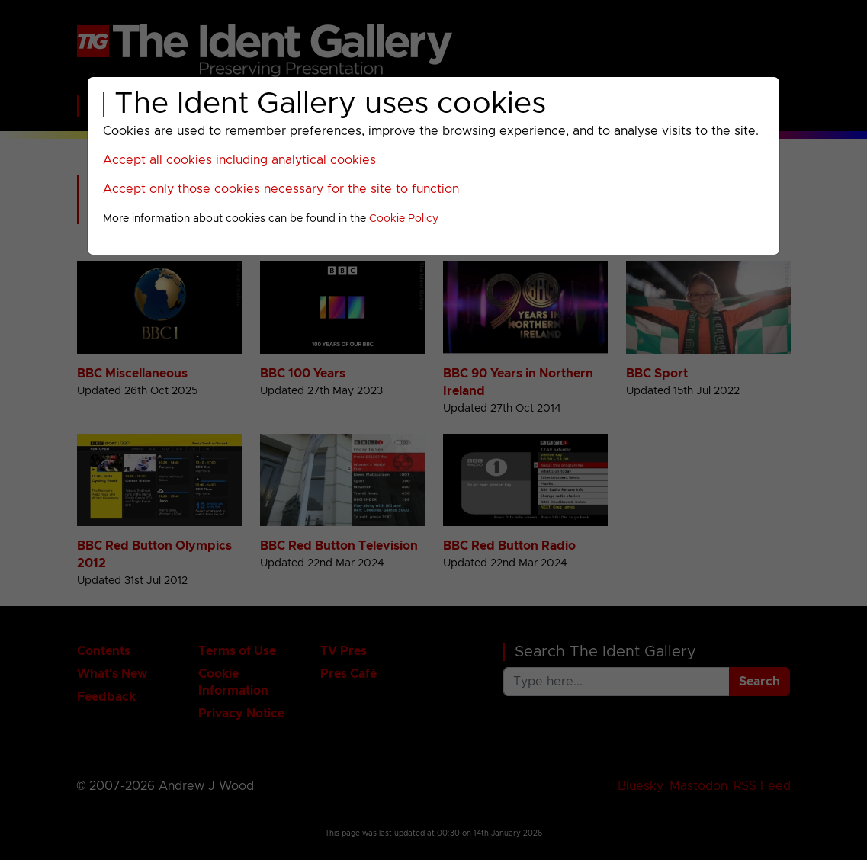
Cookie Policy (403, 218)
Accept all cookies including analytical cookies (239, 160)
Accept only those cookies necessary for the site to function (281, 189)
